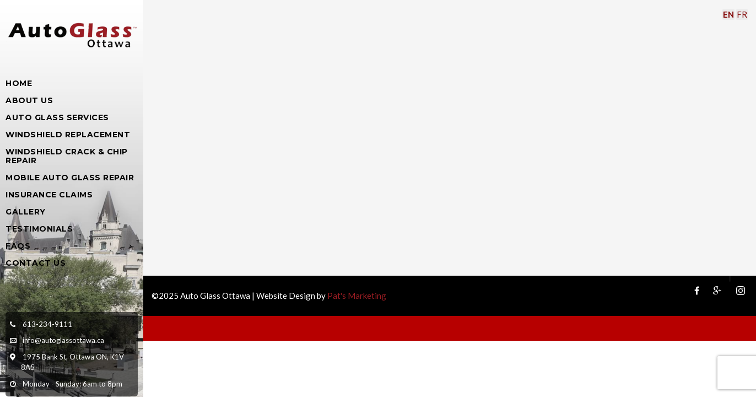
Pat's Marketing (356, 296)
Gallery (26, 211)
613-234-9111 (47, 324)
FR (742, 14)
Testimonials (39, 228)
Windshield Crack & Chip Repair (67, 156)
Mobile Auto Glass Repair (70, 177)
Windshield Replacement (68, 134)
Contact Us (36, 263)
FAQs (18, 246)
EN (728, 14)
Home (19, 83)
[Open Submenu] (131, 246)
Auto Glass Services (57, 117)
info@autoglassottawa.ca (63, 340)
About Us (29, 100)
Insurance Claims (49, 194)
